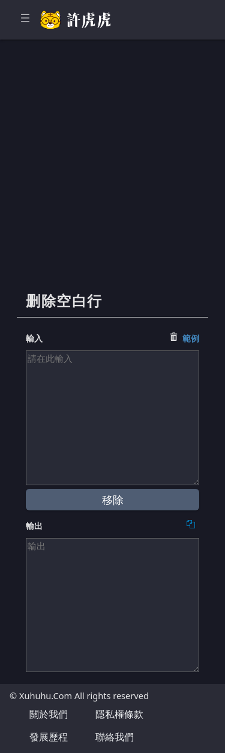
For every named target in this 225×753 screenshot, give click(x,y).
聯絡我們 (114, 736)
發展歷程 (48, 736)
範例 (190, 338)
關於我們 (48, 714)
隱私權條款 (119, 714)
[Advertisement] (112, 172)
